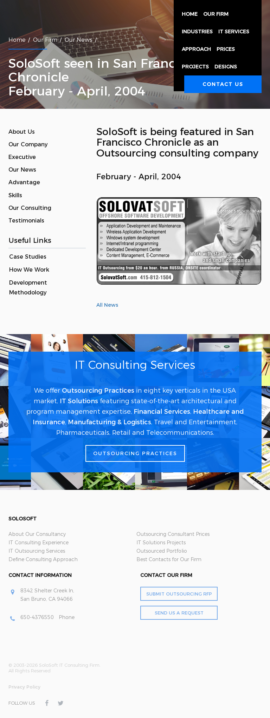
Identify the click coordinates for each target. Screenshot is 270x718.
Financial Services (162, 411)
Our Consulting (29, 208)
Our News (22, 169)
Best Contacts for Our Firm (168, 559)
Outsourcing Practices (98, 390)
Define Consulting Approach (43, 559)
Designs (225, 67)
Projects (195, 67)
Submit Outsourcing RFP (179, 594)
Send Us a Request (179, 613)
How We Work (29, 269)
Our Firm (216, 14)
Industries (197, 31)
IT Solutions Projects (161, 542)
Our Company (28, 144)
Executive (22, 157)
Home (190, 14)
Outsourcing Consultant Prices (173, 534)
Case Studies (27, 256)
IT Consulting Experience (38, 542)
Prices (226, 49)
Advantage (24, 182)
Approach (196, 49)
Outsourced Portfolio (161, 551)
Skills (15, 195)
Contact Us (222, 84)
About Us (21, 131)
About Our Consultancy (37, 534)
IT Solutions (79, 401)
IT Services (233, 31)
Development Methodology (28, 287)
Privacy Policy (24, 687)
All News (107, 305)
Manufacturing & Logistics (109, 422)
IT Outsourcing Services (36, 551)
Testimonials (26, 220)
